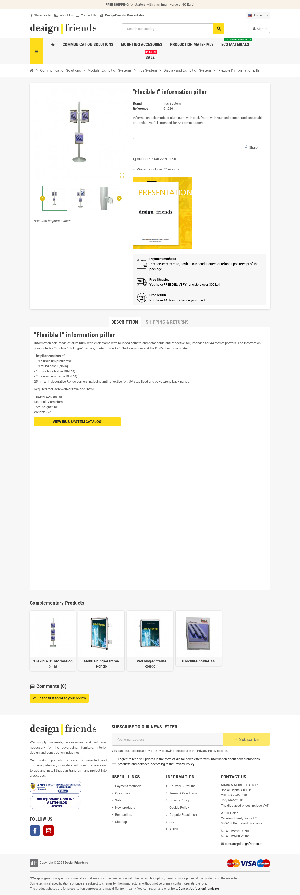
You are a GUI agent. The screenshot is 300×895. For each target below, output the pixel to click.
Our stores (122, 793)
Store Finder (40, 15)
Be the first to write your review (59, 698)
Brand (137, 103)
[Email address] (167, 739)
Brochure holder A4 (198, 661)
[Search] (173, 28)
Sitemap (121, 822)
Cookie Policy (179, 807)
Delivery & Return (181, 786)
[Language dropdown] (258, 15)
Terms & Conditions (183, 793)
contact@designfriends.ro (243, 844)
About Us (63, 15)
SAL (172, 822)
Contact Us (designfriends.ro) (199, 888)
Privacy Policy (184, 764)
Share (251, 147)
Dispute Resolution (183, 815)
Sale (118, 800)
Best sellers (123, 815)
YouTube (48, 830)
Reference (140, 108)
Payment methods (128, 786)
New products (125, 807)
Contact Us (86, 15)
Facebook (35, 830)
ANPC (173, 829)
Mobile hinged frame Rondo (101, 663)
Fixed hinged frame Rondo (150, 663)
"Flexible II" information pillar (53, 663)
